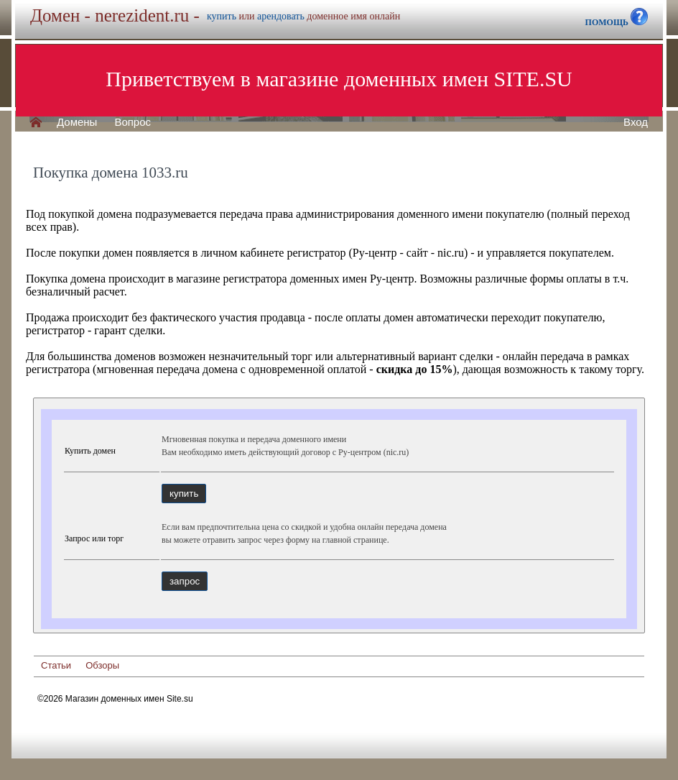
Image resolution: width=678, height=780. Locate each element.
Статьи (56, 665)
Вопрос (132, 122)
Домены (77, 122)
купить (221, 16)
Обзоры (102, 665)
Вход (635, 122)
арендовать (281, 16)
